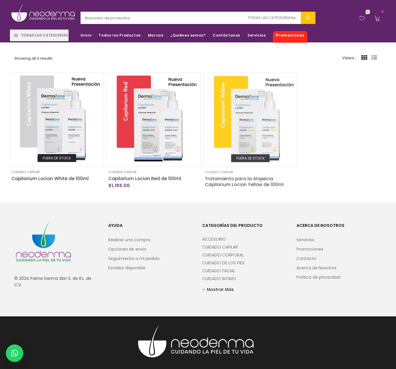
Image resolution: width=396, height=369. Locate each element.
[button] (14, 353)
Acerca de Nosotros (316, 268)
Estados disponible (127, 268)
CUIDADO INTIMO (219, 279)
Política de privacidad (318, 277)
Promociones (309, 249)
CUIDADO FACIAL (218, 271)
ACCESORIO (214, 239)
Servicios (305, 240)
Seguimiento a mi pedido (134, 258)
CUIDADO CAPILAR (25, 172)
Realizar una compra (129, 240)
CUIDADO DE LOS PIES (223, 263)
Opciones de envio (127, 249)
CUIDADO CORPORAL (223, 255)
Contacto (306, 258)
